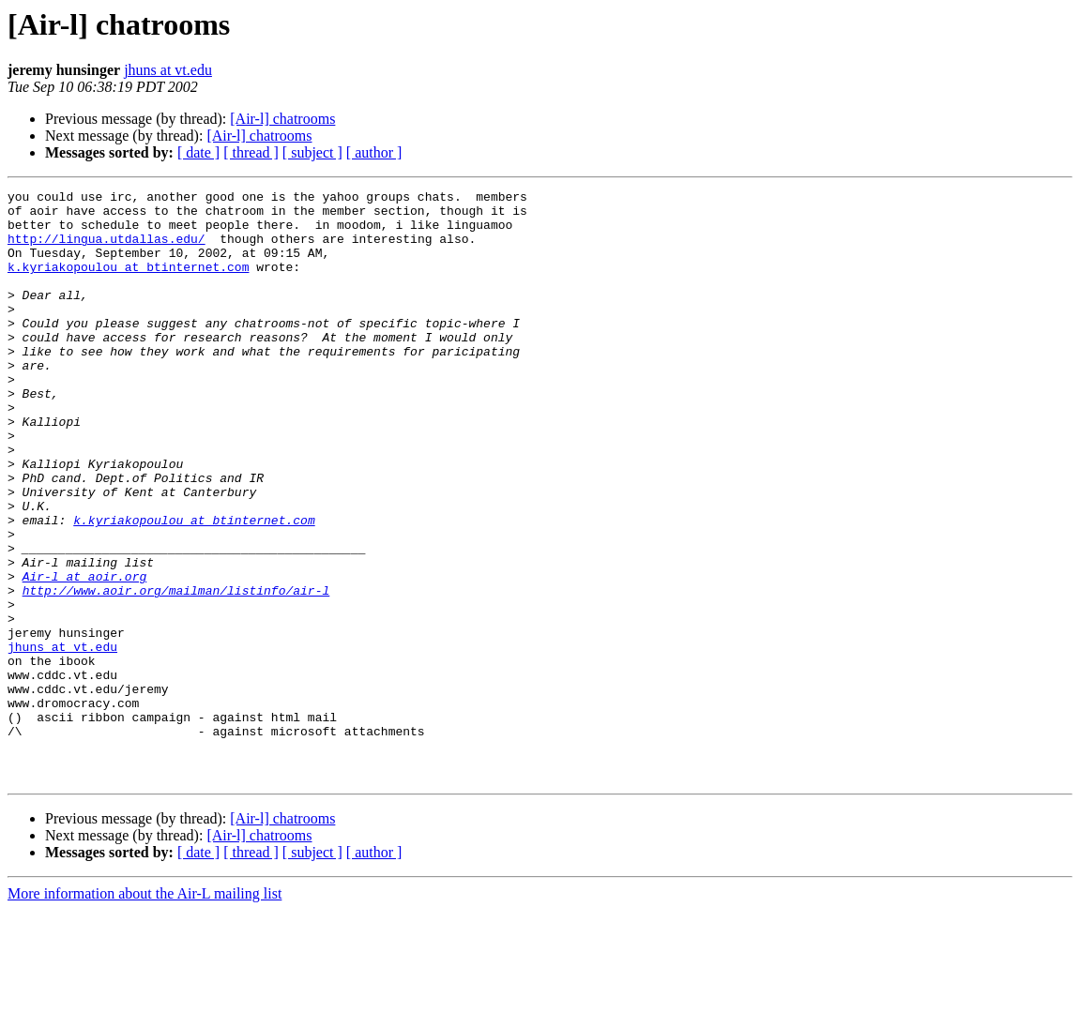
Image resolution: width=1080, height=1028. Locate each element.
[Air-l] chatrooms (282, 119)
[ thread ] (251, 152)
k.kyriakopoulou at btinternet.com (128, 283)
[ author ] (374, 152)
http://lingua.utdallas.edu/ (106, 249)
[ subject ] (312, 152)
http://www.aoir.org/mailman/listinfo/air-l (176, 671)
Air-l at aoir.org (85, 654)
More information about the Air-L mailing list (144, 1012)
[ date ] (198, 152)
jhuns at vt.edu (168, 70)
